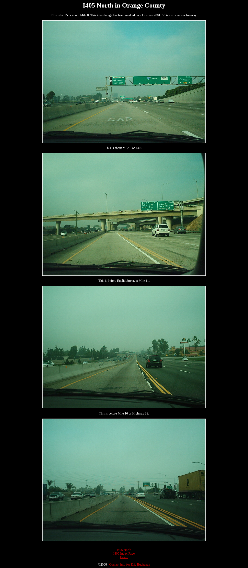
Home (124, 557)
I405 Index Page (124, 553)
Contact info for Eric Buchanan (129, 564)
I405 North (124, 550)
